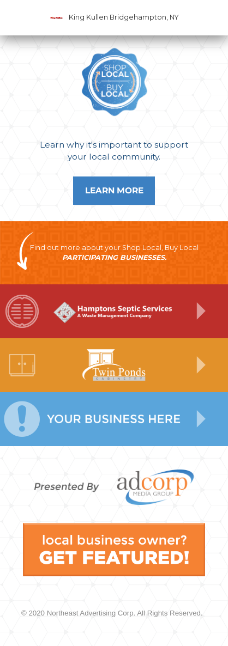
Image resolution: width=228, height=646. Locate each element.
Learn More (114, 190)
